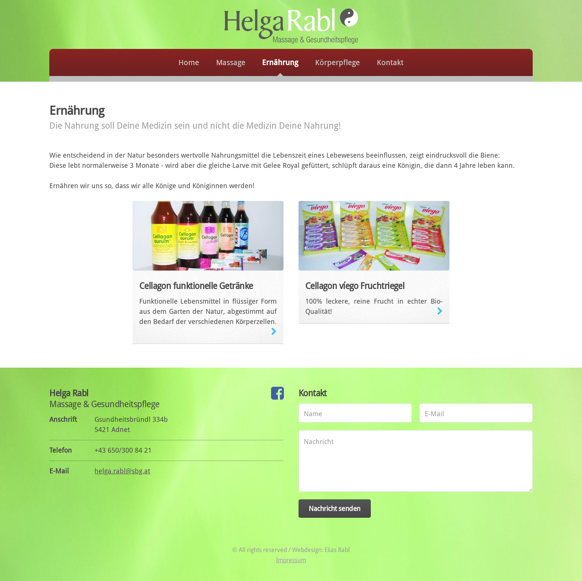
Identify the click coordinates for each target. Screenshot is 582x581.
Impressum (291, 560)
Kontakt (390, 62)
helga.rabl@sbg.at (122, 471)
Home (188, 62)
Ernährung (280, 62)
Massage (230, 62)
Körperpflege (337, 62)
